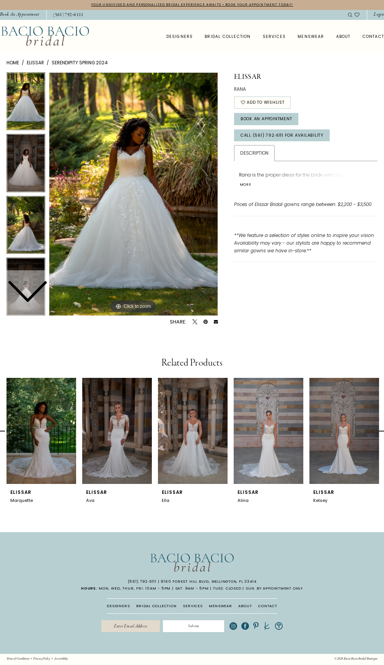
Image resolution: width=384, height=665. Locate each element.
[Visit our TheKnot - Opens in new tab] (269, 627)
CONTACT (267, 605)
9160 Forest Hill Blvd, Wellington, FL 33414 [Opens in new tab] (208, 581)
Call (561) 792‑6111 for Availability (285, 137)
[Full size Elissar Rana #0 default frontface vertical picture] (133, 194)
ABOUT (245, 605)
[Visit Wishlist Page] (357, 15)
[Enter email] (129, 627)
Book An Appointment (268, 120)
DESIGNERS (118, 605)
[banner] (45, 36)
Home (13, 62)
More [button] (246, 186)
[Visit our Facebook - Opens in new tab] (248, 627)
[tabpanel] (133, 194)
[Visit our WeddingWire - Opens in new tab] (281, 627)
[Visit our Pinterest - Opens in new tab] (258, 627)
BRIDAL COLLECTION (156, 605)
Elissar (35, 62)
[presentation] (41, 431)
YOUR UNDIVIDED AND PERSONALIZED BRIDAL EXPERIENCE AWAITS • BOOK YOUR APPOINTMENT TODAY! (192, 4)
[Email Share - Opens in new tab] (216, 322)
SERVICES (192, 605)
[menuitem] (65, 15)
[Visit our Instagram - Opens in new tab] (236, 627)
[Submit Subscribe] (195, 627)
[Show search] (350, 15)
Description (254, 155)
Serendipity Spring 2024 (80, 62)
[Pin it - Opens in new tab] (205, 322)
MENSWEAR (220, 605)
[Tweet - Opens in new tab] (194, 322)
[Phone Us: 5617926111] (68, 15)
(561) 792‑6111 (142, 581)
